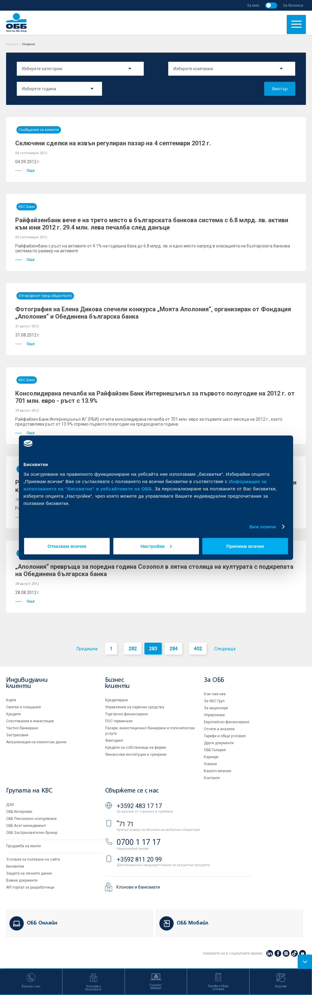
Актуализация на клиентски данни (36, 742)
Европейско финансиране (226, 722)
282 (133, 648)
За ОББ (214, 680)
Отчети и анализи (219, 729)
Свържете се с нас (132, 791)
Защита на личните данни (29, 873)
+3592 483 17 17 (139, 806)
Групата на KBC (29, 791)
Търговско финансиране (126, 714)
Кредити (13, 714)
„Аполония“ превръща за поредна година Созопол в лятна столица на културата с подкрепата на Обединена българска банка (154, 570)
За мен (253, 5)
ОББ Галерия (215, 750)
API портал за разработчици (30, 887)
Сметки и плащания (23, 707)
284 (173, 648)
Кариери (211, 757)
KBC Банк (27, 207)
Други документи (219, 743)
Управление (214, 715)
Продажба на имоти (23, 846)
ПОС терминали (119, 721)
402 (198, 648)
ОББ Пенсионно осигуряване (31, 819)
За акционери (216, 708)
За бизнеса (293, 5)
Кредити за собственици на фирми (135, 747)
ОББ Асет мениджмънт (26, 826)
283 (153, 648)
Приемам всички (245, 545)
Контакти (212, 778)
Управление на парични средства (134, 707)
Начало (12, 44)
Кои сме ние (215, 694)
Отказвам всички (67, 545)
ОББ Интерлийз (19, 812)
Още (25, 170)
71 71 (125, 824)
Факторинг (114, 740)
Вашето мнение (217, 771)
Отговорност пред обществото (45, 296)
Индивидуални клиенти (27, 683)
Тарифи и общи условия (225, 736)
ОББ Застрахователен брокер (31, 833)
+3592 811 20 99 (139, 859)
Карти (11, 700)
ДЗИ (10, 805)
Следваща (225, 648)
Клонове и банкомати (138, 887)
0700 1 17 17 (139, 842)
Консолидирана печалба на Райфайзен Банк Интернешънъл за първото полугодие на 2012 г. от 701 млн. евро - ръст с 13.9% (155, 397)
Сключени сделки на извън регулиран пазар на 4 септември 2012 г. (113, 143)
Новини (210, 764)
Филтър (280, 88)
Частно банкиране (22, 728)
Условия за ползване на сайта (33, 859)
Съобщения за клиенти (39, 130)
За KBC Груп (214, 701)
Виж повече (262, 526)
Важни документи (21, 880)
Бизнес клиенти (117, 683)
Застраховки (17, 735)
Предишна (87, 648)
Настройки (156, 545)
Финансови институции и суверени (135, 754)
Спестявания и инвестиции (30, 721)
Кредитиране (116, 700)
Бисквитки (15, 866)
